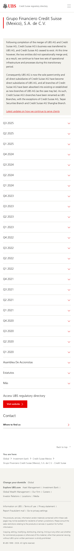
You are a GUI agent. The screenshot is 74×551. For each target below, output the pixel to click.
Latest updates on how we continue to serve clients (33, 111)
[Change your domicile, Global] (31, 482)
